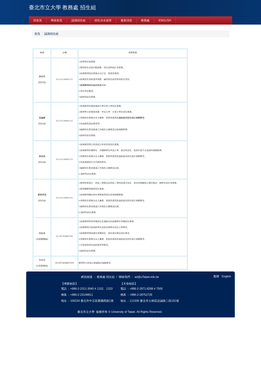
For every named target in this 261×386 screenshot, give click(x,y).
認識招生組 (78, 20)
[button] (33, 60)
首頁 (37, 102)
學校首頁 (56, 20)
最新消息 (126, 20)
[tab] (124, 91)
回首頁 (37, 20)
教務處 (145, 20)
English (165, 20)
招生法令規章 (103, 20)
